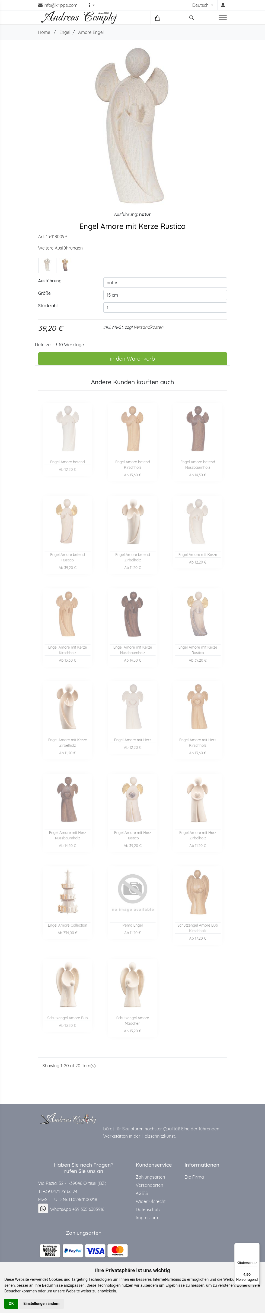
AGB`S (142, 1193)
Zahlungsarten (150, 1177)
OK (11, 1303)
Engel (64, 32)
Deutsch (201, 5)
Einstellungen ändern (42, 1303)
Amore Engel (91, 32)
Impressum (147, 1217)
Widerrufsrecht (151, 1201)
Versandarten (149, 1185)
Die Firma (194, 1177)
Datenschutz (148, 1209)
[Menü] (256, 1246)
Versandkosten (148, 327)
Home (44, 32)
